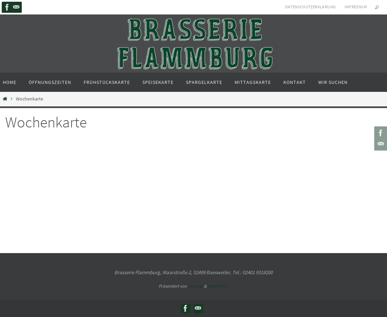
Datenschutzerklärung (310, 6)
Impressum (355, 6)
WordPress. (218, 286)
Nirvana (195, 286)
